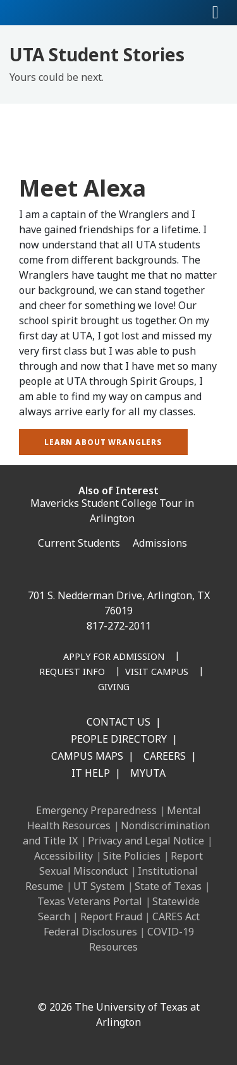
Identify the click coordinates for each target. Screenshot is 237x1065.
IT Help (90, 773)
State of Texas (168, 886)
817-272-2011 (119, 626)
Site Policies (132, 856)
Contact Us (118, 722)
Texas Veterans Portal (89, 901)
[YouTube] (151, 979)
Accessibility (63, 856)
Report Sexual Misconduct (121, 863)
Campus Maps (87, 756)
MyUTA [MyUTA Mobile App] (148, 773)
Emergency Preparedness (96, 810)
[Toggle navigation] (215, 13)
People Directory (119, 739)
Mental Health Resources (114, 817)
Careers (164, 756)
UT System (99, 886)
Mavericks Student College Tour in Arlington (112, 510)
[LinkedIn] (67, 979)
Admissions (160, 543)
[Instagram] (95, 979)
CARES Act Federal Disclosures (122, 924)
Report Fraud (111, 916)
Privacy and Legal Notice (146, 841)
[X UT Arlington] (123, 979)
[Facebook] (39, 979)
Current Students (79, 543)
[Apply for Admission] (113, 657)
